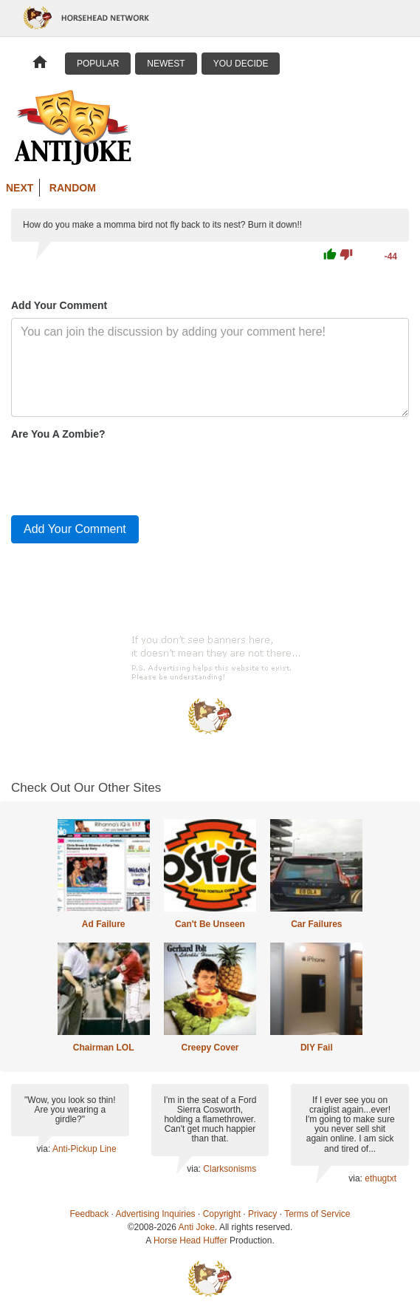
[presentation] (123, 474)
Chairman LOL (103, 1047)
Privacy (262, 1214)
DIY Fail (316, 1047)
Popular (98, 63)
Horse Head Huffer (190, 1240)
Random (72, 188)
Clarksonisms (229, 1169)
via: (44, 1149)
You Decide (241, 63)
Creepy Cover (209, 1047)
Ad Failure (103, 924)
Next (19, 188)
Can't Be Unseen (210, 924)
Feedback (89, 1214)
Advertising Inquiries (156, 1214)
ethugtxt (380, 1178)
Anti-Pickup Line (84, 1149)
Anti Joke (197, 1227)
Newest (166, 63)
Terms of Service (317, 1214)
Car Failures (316, 924)
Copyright (222, 1214)
